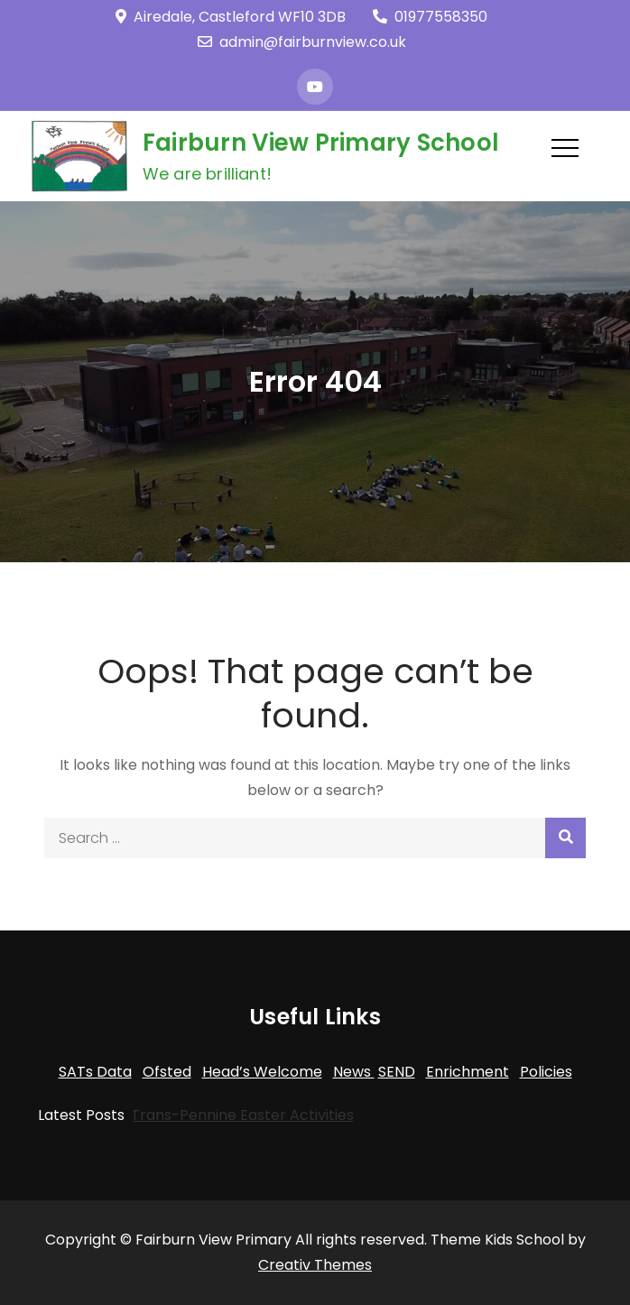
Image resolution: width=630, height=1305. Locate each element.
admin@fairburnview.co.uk (302, 42)
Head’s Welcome (262, 1071)
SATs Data (95, 1071)
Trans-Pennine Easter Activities (232, 1115)
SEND (396, 1071)
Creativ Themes (315, 1264)
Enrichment (467, 1071)
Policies (546, 1071)
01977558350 (430, 16)
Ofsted (167, 1071)
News (354, 1071)
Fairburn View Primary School (321, 142)
